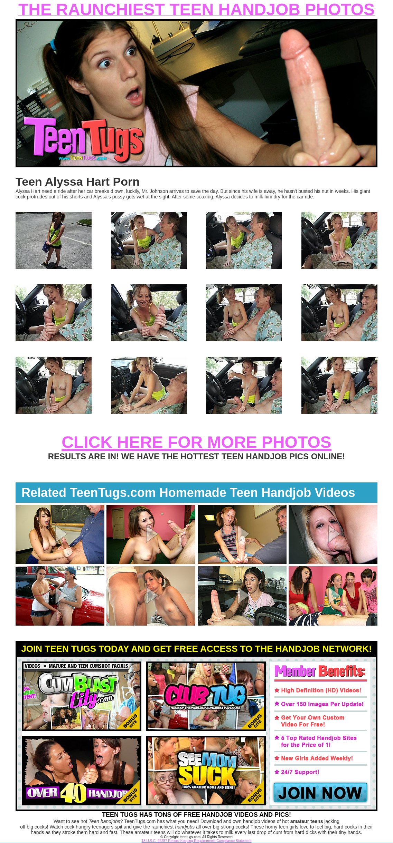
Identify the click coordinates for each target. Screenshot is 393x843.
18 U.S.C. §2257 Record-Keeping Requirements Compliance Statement (197, 841)
